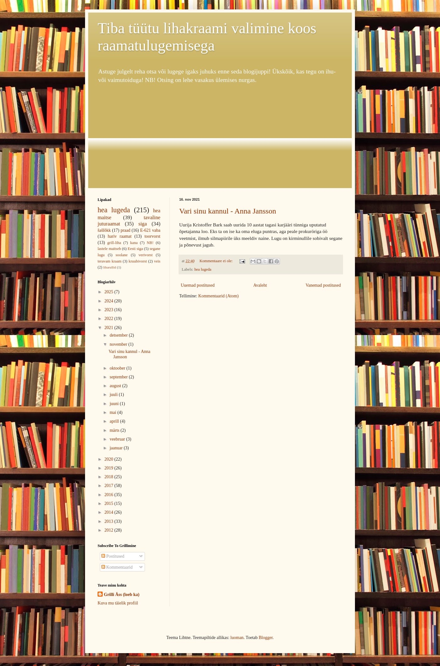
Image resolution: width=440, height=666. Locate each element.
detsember (119, 335)
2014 (110, 512)
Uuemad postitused (198, 285)
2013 (110, 521)
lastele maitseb (109, 248)
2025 (110, 292)
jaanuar (117, 448)
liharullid (109, 267)
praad (125, 230)
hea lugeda (202, 269)
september (119, 377)
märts (115, 430)
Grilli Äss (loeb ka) (121, 594)
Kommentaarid (116, 567)
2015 (110, 503)
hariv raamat (119, 236)
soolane (121, 255)
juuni (115, 403)
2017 (110, 485)
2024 (110, 301)
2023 (110, 309)
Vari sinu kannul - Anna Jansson (227, 211)
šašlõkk (104, 230)
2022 (110, 318)
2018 (110, 476)
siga (142, 224)
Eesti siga (135, 248)
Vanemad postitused (323, 285)
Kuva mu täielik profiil (118, 603)
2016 (110, 494)
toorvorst (152, 236)
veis (157, 261)
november (119, 344)
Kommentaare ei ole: (217, 261)
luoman (237, 637)
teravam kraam (109, 261)
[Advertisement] (220, 136)
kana (134, 243)
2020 (110, 459)
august (116, 385)
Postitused (112, 556)
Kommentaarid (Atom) (218, 296)
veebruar (118, 439)
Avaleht (260, 285)
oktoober (118, 368)
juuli (114, 394)
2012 (110, 530)
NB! (150, 243)
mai (113, 412)
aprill (115, 421)
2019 (110, 468)
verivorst (146, 255)
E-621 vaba (150, 230)
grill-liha (114, 243)
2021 (110, 327)
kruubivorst (138, 261)
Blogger (265, 637)
